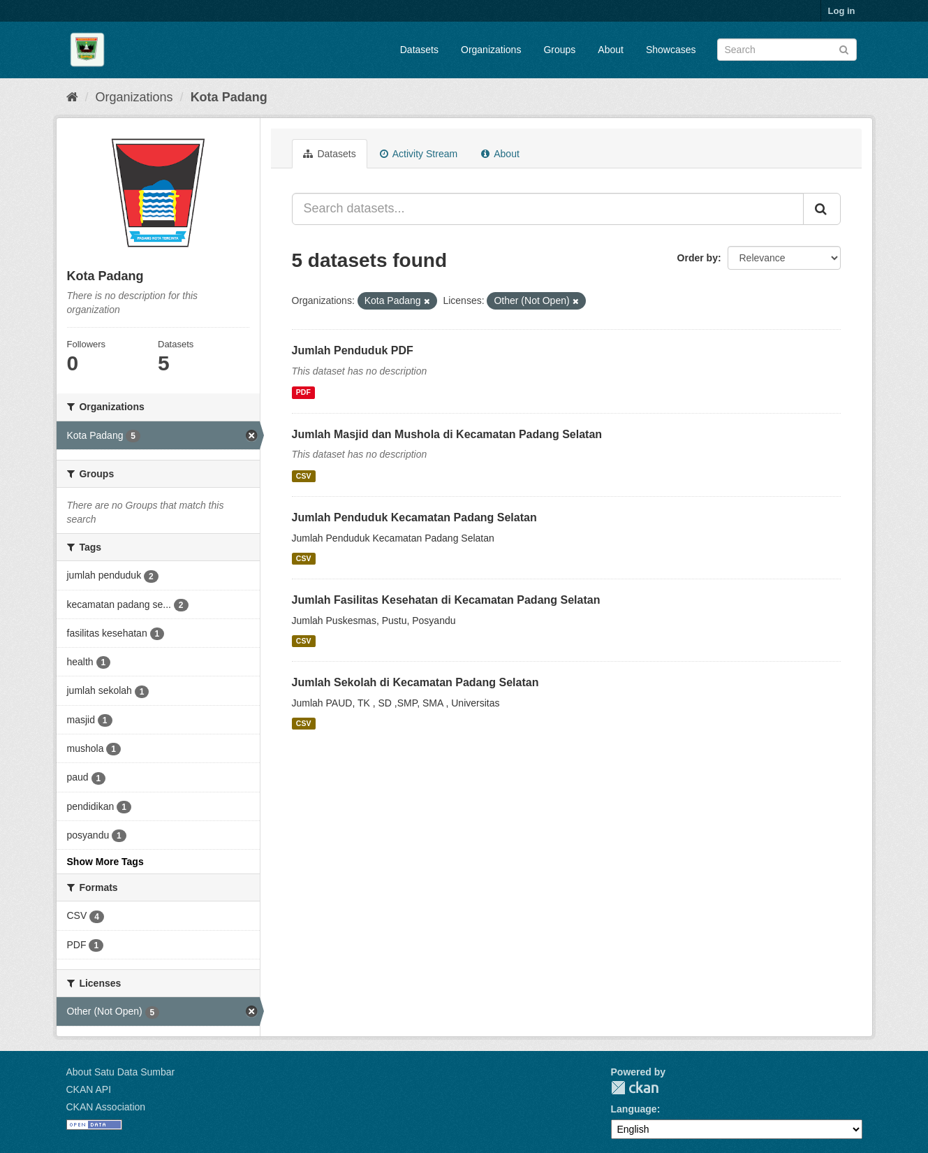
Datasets (419, 49)
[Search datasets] (787, 49)
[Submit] (844, 49)
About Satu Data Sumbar (120, 1072)
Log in (841, 11)
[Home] (72, 97)
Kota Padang (229, 97)
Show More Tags (105, 861)
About (611, 49)
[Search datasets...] (548, 209)
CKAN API (89, 1089)
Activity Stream (418, 153)
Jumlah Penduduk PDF (352, 350)
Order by (697, 257)
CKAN (634, 1087)
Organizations (491, 49)
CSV (303, 476)
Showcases (671, 49)
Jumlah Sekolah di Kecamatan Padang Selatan (415, 682)
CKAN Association (106, 1106)
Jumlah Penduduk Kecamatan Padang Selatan (414, 517)
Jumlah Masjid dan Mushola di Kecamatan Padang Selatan (447, 434)
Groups (559, 49)
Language (634, 1109)
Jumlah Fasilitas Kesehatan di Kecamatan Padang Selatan (446, 600)
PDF (303, 393)
